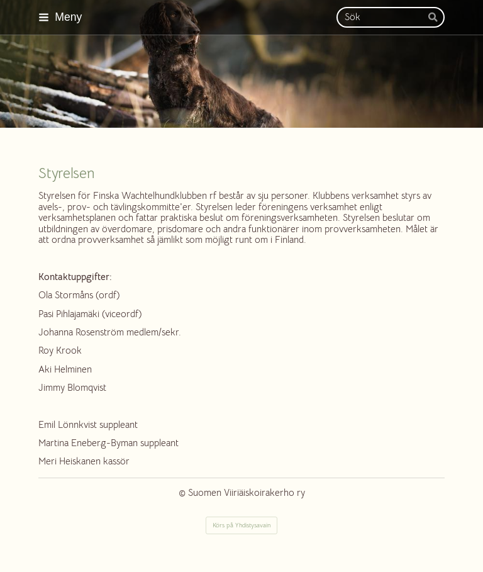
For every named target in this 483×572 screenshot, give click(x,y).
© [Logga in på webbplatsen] (183, 492)
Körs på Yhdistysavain (241, 525)
